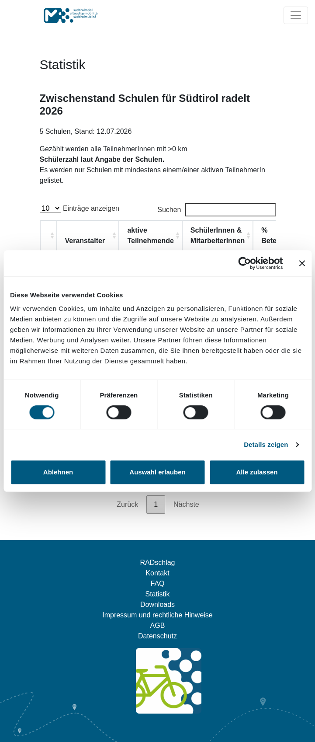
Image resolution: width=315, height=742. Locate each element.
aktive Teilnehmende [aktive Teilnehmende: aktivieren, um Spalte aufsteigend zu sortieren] (150, 235)
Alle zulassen (256, 472)
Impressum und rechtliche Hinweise (157, 615)
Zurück (127, 504)
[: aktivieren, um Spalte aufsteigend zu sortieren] (48, 235)
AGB (157, 625)
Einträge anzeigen (79, 208)
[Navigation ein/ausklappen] (296, 15)
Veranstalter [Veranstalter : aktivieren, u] (85, 240)
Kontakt (157, 573)
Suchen (216, 209)
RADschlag (157, 562)
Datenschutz (157, 636)
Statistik (157, 594)
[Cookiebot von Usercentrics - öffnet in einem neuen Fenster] (244, 263)
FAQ (157, 583)
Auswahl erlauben (157, 472)
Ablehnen (58, 472)
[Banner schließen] (302, 263)
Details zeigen (266, 444)
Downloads (157, 604)
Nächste (186, 504)
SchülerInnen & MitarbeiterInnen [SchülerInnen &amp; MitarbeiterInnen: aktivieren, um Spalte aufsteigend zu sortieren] (217, 235)
